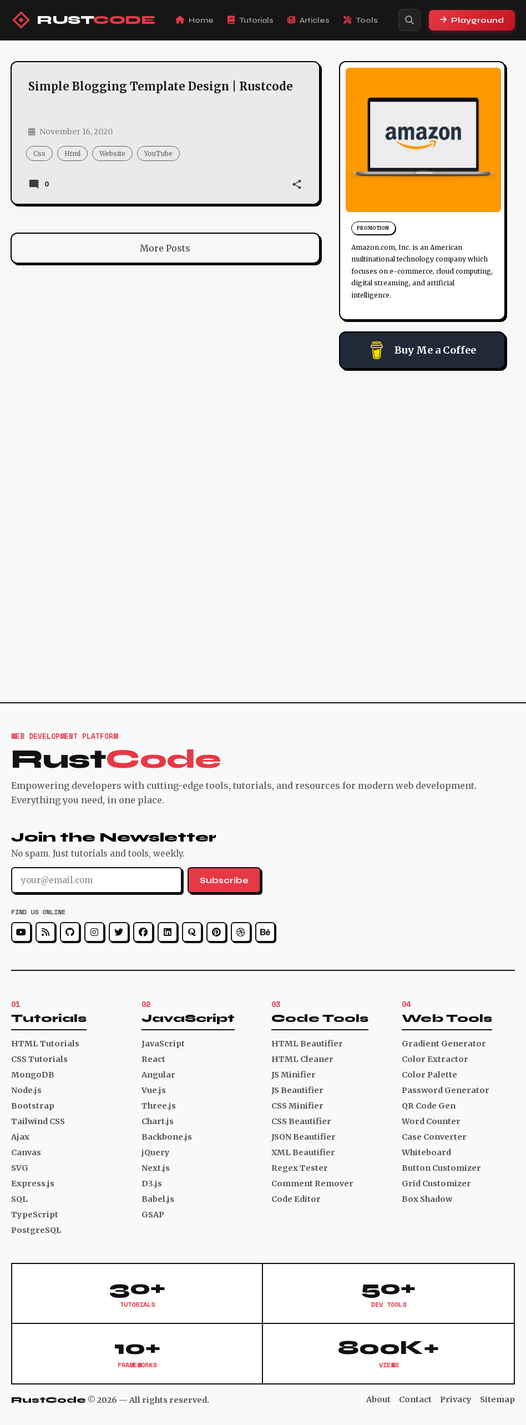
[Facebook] (143, 932)
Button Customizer (441, 1168)
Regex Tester (299, 1168)
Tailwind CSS (38, 1121)
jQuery (155, 1152)
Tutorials (250, 20)
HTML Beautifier (307, 1044)
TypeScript (34, 1215)
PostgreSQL (36, 1230)
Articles (308, 20)
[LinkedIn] (168, 932)
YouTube (158, 153)
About (378, 1399)
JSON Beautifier (303, 1137)
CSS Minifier (297, 1106)
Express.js (32, 1184)
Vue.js (153, 1090)
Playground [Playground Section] (472, 20)
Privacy (456, 1399)
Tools (360, 20)
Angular (158, 1075)
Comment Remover (312, 1184)
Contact (415, 1399)
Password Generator (445, 1090)
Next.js (155, 1168)
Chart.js (157, 1121)
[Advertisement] (422, 449)
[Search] (409, 20)
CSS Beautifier (301, 1121)
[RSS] (45, 932)
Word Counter (431, 1121)
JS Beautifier (297, 1090)
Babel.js (157, 1199)
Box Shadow (427, 1199)
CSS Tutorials (39, 1059)
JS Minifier (293, 1075)
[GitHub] (70, 932)
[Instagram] (94, 932)
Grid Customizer (436, 1184)
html (72, 153)
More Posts (165, 248)
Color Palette (429, 1075)
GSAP (152, 1215)
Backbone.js (166, 1137)
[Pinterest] (216, 932)
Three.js (158, 1106)
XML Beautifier (303, 1152)
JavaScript (163, 1044)
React (153, 1059)
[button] (296, 185)
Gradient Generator (444, 1044)
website (112, 153)
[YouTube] (21, 932)
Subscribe (224, 880)
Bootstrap (32, 1106)
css (39, 153)
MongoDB (32, 1075)
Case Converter (434, 1137)
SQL (19, 1199)
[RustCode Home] (83, 20)
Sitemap (497, 1399)
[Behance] (265, 932)
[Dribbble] (241, 932)
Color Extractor (435, 1059)
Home (194, 20)
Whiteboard (426, 1152)
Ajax (20, 1137)
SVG (19, 1168)
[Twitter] (119, 932)
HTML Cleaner (302, 1059)
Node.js (26, 1090)
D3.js (151, 1184)
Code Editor (296, 1199)
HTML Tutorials (45, 1044)
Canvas (26, 1152)
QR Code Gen (429, 1106)
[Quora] (192, 932)
